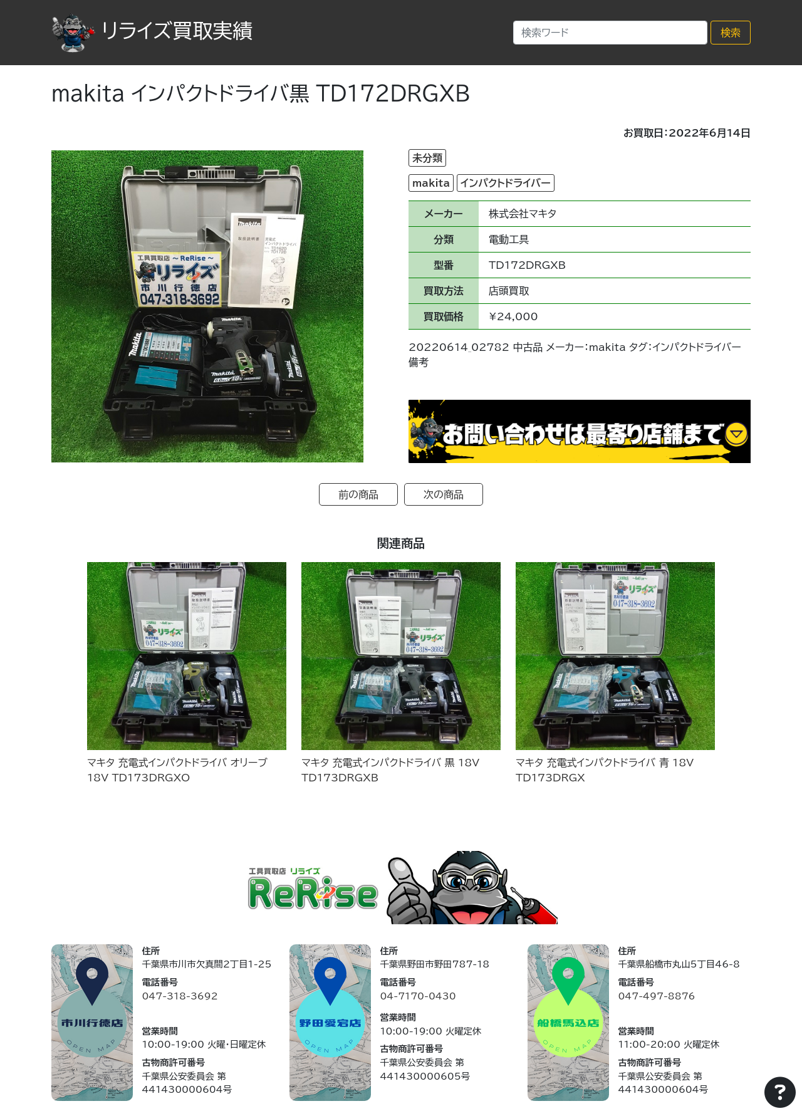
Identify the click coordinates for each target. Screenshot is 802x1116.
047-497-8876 (656, 996)
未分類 (427, 158)
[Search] (610, 32)
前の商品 (358, 494)
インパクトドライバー (505, 183)
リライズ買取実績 (152, 31)
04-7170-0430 (418, 996)
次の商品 (444, 494)
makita (431, 183)
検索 (731, 33)
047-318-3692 (179, 996)
